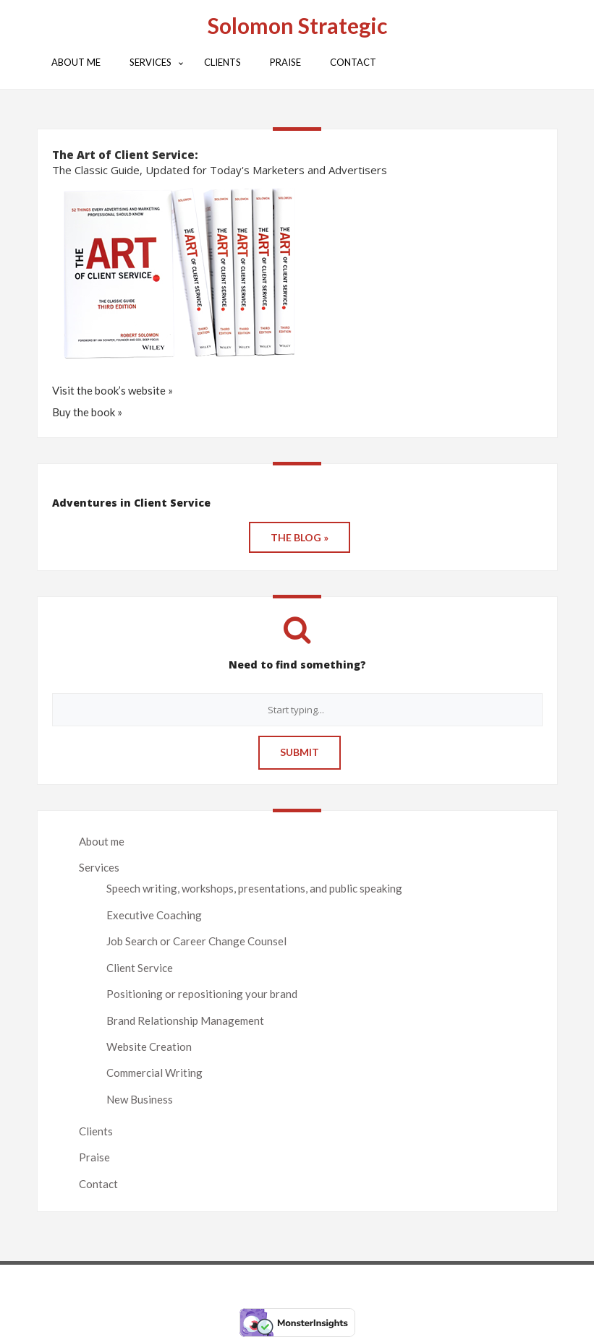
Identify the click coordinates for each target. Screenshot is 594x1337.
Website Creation (149, 1046)
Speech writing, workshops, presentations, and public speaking (254, 888)
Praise (94, 1157)
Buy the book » (87, 411)
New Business (139, 1099)
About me (101, 841)
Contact (98, 1183)
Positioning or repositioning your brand (201, 993)
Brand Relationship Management (185, 1020)
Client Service (139, 967)
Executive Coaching (154, 914)
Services (99, 867)
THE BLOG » (299, 537)
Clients (96, 1131)
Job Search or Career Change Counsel (196, 940)
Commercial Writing (154, 1072)
